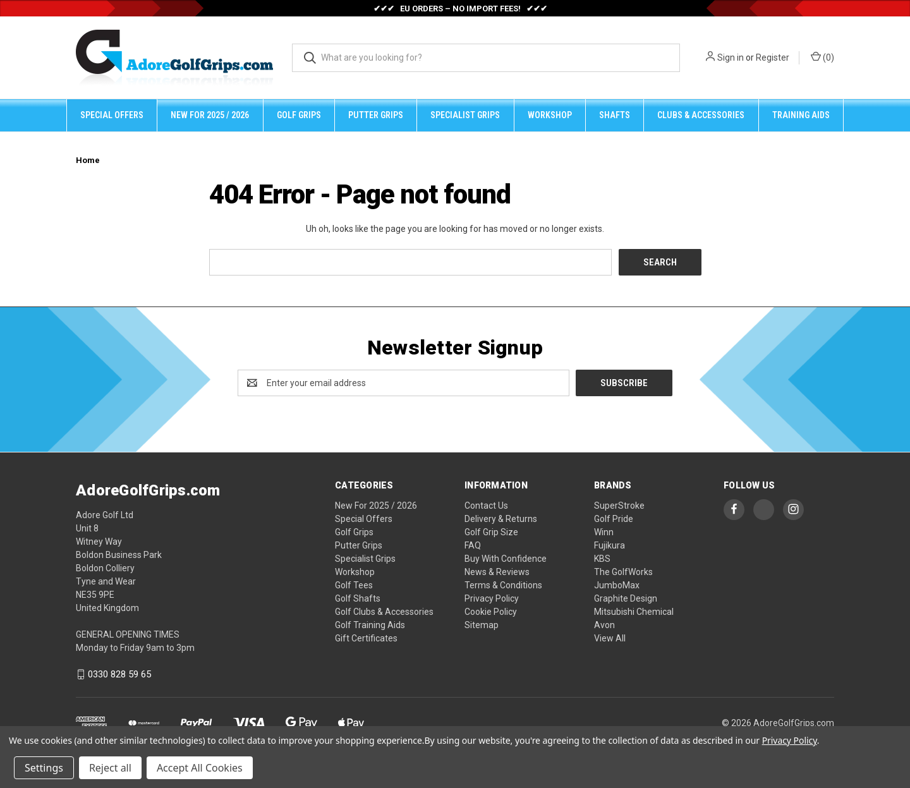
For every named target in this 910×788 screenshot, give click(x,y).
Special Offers (111, 115)
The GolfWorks (623, 572)
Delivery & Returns (500, 519)
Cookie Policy (490, 612)
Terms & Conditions (503, 585)
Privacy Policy (491, 598)
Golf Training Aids (370, 625)
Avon (604, 625)
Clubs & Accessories (700, 115)
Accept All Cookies (200, 768)
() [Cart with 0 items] (822, 57)
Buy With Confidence (505, 559)
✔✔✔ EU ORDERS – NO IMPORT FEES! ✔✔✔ (460, 8)
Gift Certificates (366, 638)
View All (610, 638)
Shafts (614, 115)
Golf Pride (613, 519)
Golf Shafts (357, 598)
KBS (602, 559)
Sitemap (481, 625)
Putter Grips (375, 115)
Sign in (730, 57)
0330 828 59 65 (119, 674)
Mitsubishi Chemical (634, 612)
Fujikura (609, 545)
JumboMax (617, 585)
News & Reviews (497, 572)
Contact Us (486, 505)
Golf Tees (354, 585)
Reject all (110, 768)
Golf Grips (299, 115)
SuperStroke (619, 505)
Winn (604, 532)
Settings (44, 768)
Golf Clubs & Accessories (384, 612)
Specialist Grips (465, 115)
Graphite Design (625, 598)
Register (772, 57)
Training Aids (801, 115)
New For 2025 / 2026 (210, 115)
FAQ (472, 545)
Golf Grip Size (491, 532)
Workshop (550, 115)
